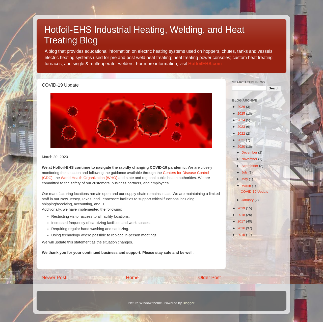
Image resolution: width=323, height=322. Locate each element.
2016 (241, 228)
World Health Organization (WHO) (89, 178)
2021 (241, 140)
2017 (241, 221)
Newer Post (54, 277)
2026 (241, 107)
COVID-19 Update (254, 191)
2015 (241, 235)
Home (132, 277)
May (245, 179)
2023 (241, 127)
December (249, 152)
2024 (241, 120)
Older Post (209, 277)
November (249, 159)
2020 (241, 146)
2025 (241, 113)
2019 (241, 208)
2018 (241, 215)
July (245, 172)
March (246, 186)
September (250, 166)
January (248, 200)
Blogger (188, 303)
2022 (241, 133)
